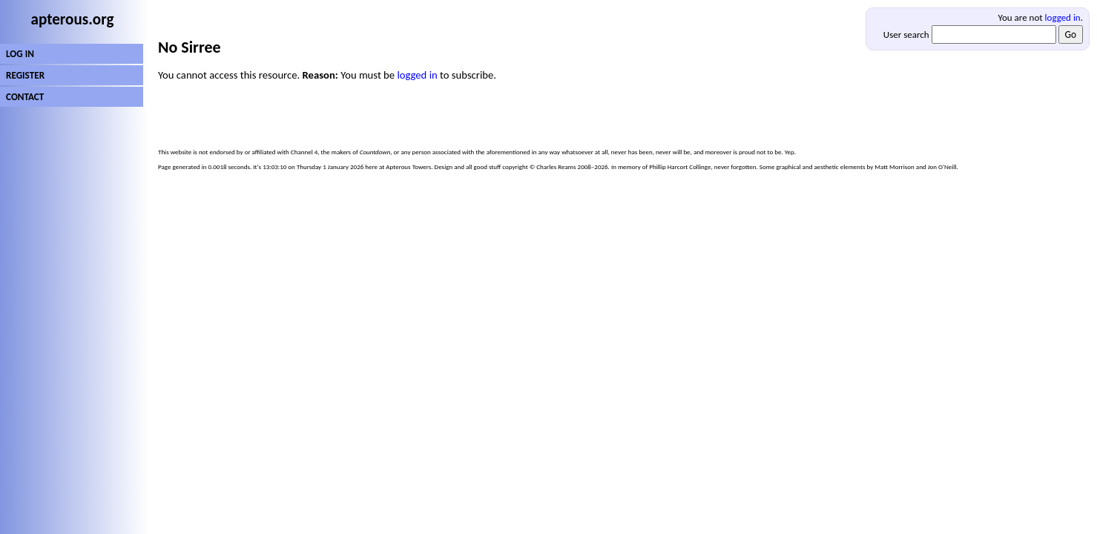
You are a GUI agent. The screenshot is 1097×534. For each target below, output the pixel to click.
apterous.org (72, 19)
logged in (1063, 17)
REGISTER (25, 75)
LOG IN (20, 53)
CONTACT (25, 96)
